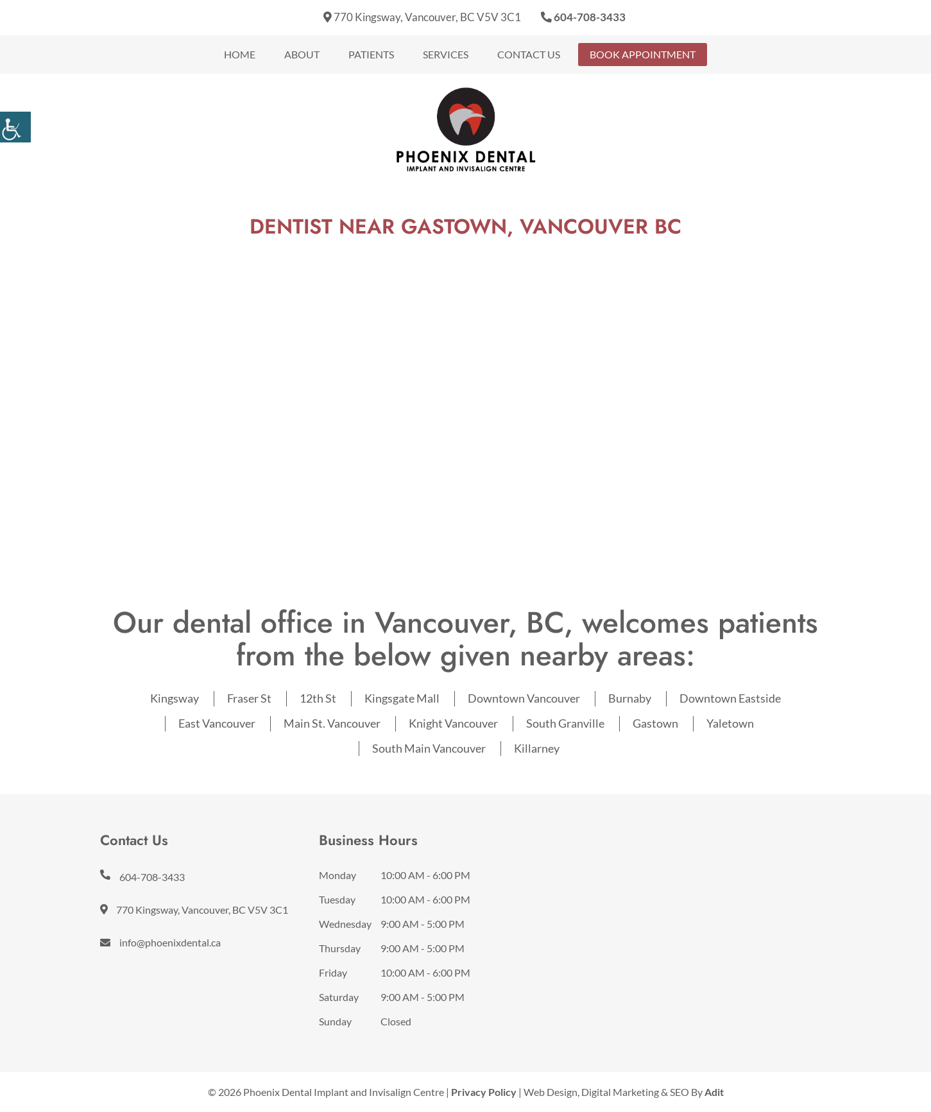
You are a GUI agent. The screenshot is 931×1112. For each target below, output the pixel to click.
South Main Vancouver (429, 748)
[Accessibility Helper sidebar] (15, 127)
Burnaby (629, 698)
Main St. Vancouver (332, 723)
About (302, 54)
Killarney (536, 748)
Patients (371, 54)
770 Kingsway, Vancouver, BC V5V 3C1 (422, 17)
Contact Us (528, 54)
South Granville (565, 723)
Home (239, 54)
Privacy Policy (484, 1092)
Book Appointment (643, 54)
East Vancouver (216, 723)
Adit (714, 1092)
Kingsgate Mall (402, 698)
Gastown (655, 723)
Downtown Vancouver (524, 698)
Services (445, 54)
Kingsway (174, 698)
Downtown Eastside (730, 698)
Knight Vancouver (453, 723)
